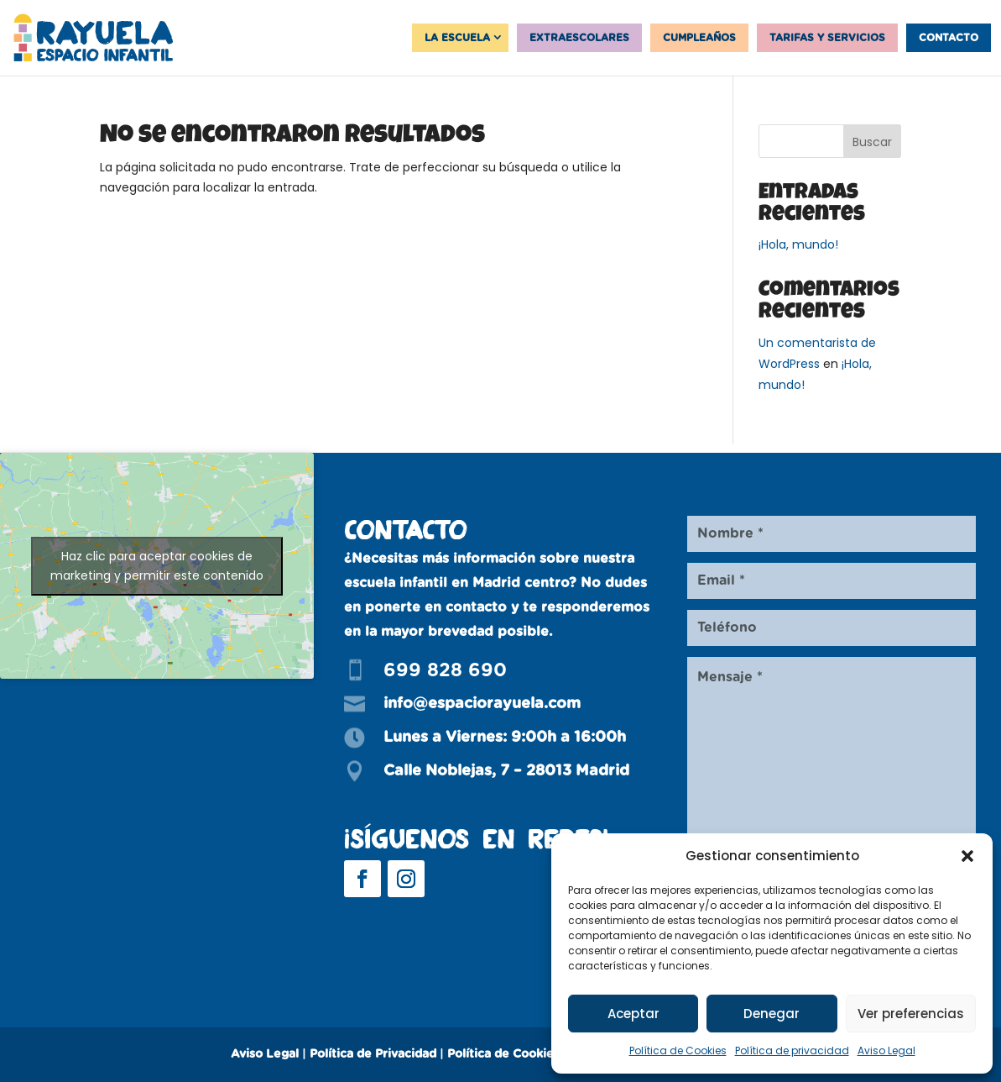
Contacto (948, 38)
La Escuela (457, 38)
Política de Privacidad (373, 1054)
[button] (967, 856)
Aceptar (633, 1013)
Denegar (771, 1013)
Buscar (872, 142)
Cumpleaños (699, 38)
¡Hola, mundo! (798, 244)
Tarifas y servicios (827, 38)
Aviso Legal (886, 1050)
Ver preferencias (911, 1013)
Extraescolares (579, 38)
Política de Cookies (678, 1050)
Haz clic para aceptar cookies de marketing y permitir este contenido (156, 566)
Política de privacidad (792, 1050)
